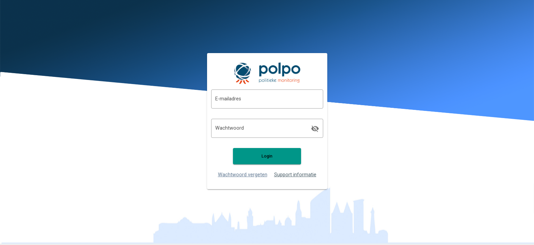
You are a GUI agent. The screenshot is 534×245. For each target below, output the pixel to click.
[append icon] (315, 129)
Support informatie (295, 175)
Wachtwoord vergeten (242, 175)
